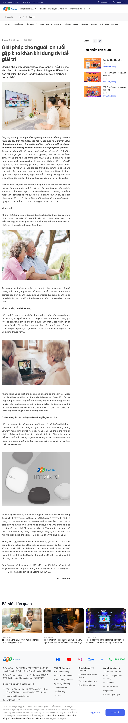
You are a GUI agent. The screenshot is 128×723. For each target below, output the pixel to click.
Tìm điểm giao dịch (111, 694)
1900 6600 (119, 659)
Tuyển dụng (59, 691)
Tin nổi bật (6, 24)
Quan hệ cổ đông (62, 684)
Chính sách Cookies (55, 715)
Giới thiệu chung (61, 672)
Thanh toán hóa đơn (87, 681)
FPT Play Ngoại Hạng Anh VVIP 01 (114, 88)
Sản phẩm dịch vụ (28, 9)
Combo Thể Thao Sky (112, 60)
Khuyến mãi (108, 691)
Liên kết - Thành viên (63, 676)
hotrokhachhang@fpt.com (17, 696)
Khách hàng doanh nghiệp (33, 2)
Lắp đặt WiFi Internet (112, 672)
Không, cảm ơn (94, 712)
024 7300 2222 (13, 700)
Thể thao (67, 24)
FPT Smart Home (110, 687)
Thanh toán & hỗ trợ (80, 9)
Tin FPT (32, 17)
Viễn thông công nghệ (35, 24)
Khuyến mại (18, 24)
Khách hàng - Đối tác (63, 680)
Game (75, 24)
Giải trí (49, 24)
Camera (57, 24)
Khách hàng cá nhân (11, 2)
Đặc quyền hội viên (57, 9)
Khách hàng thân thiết (109, 24)
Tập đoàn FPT (60, 688)
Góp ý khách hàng (86, 685)
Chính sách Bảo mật (33, 718)
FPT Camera (108, 683)
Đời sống (84, 24)
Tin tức (43, 9)
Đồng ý (115, 712)
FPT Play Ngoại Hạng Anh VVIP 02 (114, 74)
